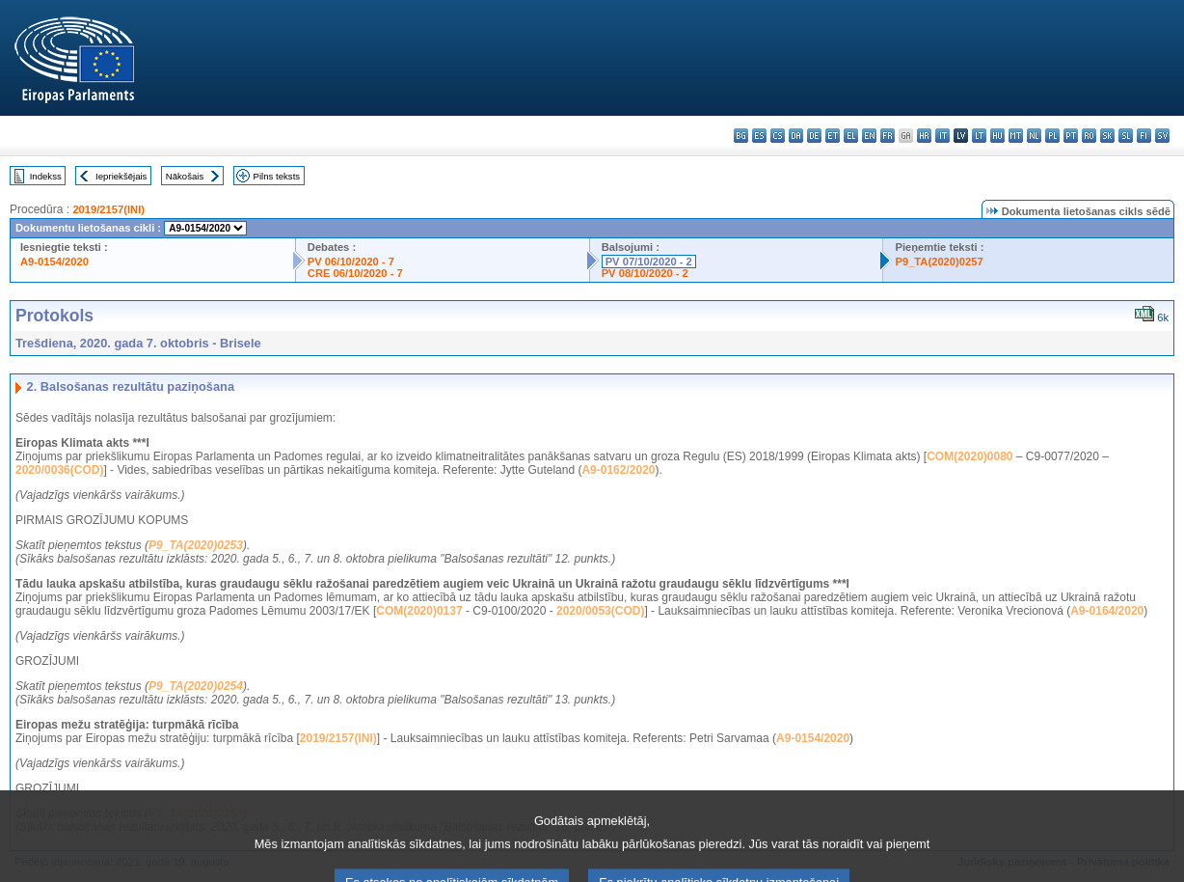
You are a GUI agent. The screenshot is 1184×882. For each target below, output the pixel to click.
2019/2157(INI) (108, 209)
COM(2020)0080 (969, 456)
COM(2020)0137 (419, 611)
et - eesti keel (832, 135)
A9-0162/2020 (618, 470)
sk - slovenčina (1107, 135)
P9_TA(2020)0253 (195, 545)
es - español (759, 135)
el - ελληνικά (851, 135)
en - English (869, 135)
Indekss (46, 176)
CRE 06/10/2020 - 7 (355, 273)
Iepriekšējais (121, 176)
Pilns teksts (277, 176)
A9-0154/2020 (54, 261)
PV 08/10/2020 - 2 (645, 273)
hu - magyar (997, 135)
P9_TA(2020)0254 (195, 686)
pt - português (1070, 135)
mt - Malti (1016, 135)
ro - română (1089, 135)
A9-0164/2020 (1107, 611)
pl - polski (1052, 135)
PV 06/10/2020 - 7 (351, 261)
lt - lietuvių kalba (979, 135)
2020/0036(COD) (59, 470)
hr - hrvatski (924, 135)
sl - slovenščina (1125, 135)
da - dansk (796, 135)
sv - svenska (1162, 135)
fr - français (887, 135)
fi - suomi (1144, 135)
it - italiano (942, 135)
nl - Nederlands (1034, 135)
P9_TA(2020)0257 (938, 261)
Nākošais (184, 176)
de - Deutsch (814, 135)
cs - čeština (777, 135)
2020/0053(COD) (600, 611)
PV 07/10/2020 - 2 (648, 261)
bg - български (741, 135)
